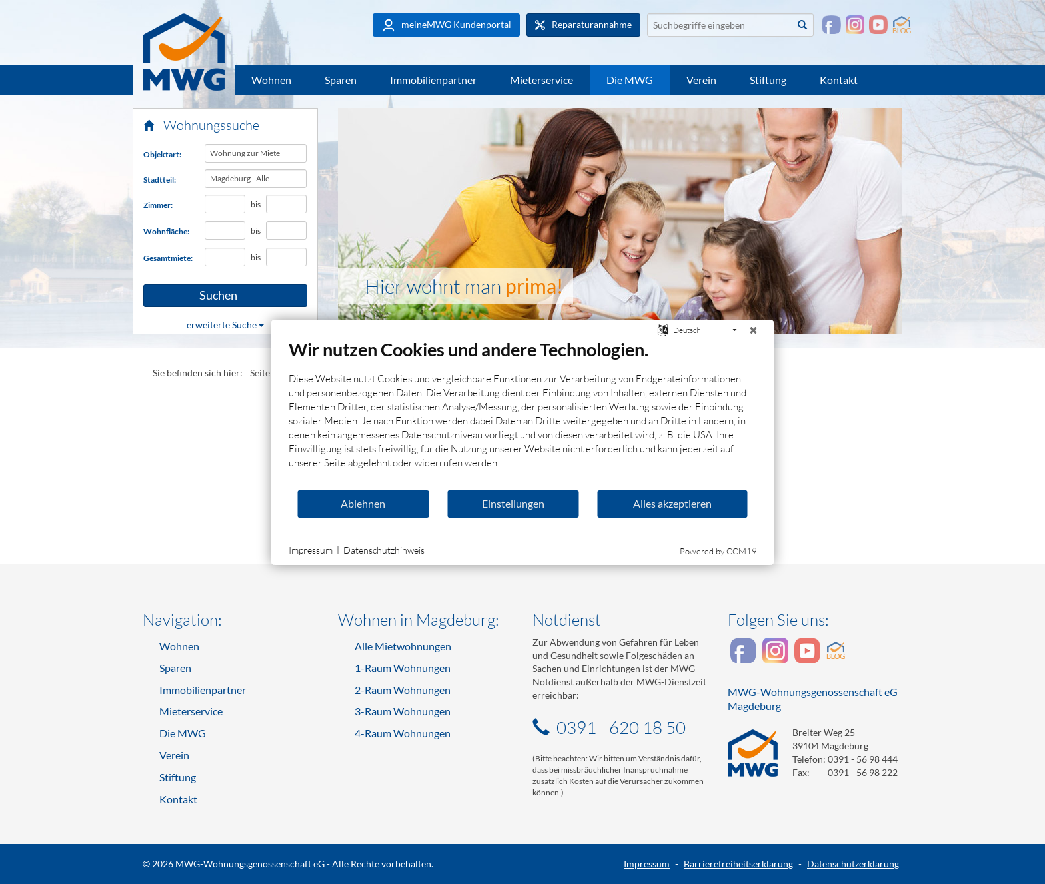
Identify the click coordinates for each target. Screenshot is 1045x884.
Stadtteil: (159, 180)
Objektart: (162, 154)
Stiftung (768, 79)
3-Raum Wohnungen (403, 711)
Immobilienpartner (433, 79)
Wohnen (271, 79)
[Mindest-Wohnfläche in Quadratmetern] (225, 230)
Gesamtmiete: (168, 258)
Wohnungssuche (201, 125)
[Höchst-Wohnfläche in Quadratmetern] (286, 230)
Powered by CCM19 (718, 551)
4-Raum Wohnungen (403, 733)
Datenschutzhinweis (384, 550)
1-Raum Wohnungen (403, 668)
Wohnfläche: (166, 231)
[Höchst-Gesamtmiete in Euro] (286, 257)
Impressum (647, 863)
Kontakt (839, 79)
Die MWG (629, 79)
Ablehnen (363, 503)
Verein (701, 79)
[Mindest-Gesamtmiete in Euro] (225, 257)
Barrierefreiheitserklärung (738, 863)
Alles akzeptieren (672, 503)
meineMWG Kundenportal (446, 25)
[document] (523, 413)
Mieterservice (541, 79)
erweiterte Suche (225, 324)
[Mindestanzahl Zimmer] (225, 204)
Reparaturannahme (583, 25)
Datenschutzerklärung (853, 863)
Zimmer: (158, 205)
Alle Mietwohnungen (403, 646)
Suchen (197, 296)
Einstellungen (513, 503)
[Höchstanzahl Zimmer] (286, 204)
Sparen (341, 79)
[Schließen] (754, 330)
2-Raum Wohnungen (403, 689)
